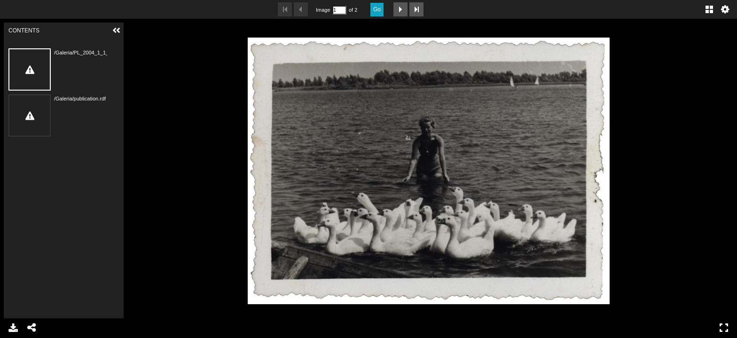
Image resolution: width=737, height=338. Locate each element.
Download (13, 328)
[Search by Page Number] (339, 10)
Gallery (709, 9)
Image (323, 10)
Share (32, 328)
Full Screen (724, 328)
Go (377, 9)
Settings (725, 9)
